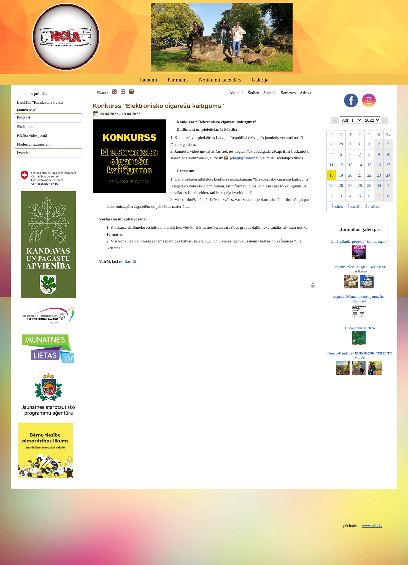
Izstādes (23, 153)
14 (360, 165)
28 (331, 144)
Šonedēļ (270, 93)
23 (379, 175)
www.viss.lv (372, 525)
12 (341, 165)
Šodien (253, 93)
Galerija (260, 80)
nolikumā (128, 261)
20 (350, 175)
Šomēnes (288, 93)
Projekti (23, 118)
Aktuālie (236, 93)
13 (350, 165)
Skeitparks (25, 126)
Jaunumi (148, 80)
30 (350, 144)
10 (388, 154)
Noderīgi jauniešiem (34, 144)
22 (369, 175)
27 (350, 185)
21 (360, 175)
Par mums (177, 80)
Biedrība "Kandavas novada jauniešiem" (40, 105)
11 (331, 165)
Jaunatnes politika (32, 93)
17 (388, 165)
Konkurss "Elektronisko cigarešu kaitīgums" (158, 105)
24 (388, 175)
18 (331, 175)
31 (360, 144)
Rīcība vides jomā (32, 135)
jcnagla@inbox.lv (245, 158)
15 (369, 165)
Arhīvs (305, 93)
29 (341, 144)
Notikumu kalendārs (220, 80)
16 (379, 165)
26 (341, 185)
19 (341, 175)
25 (331, 185)
